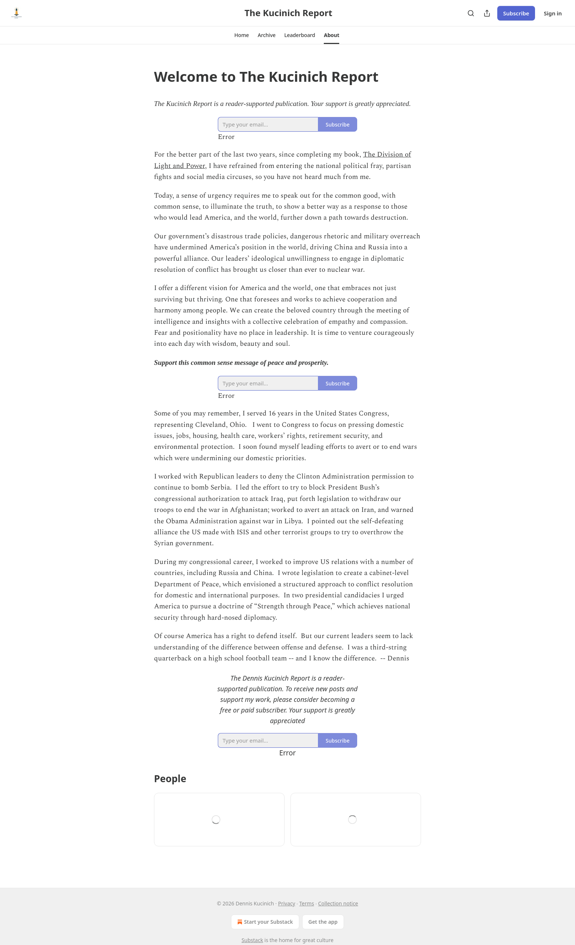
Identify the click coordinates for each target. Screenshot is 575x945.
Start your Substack (264, 922)
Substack (252, 940)
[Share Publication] (487, 13)
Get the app (323, 921)
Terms (306, 903)
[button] (241, 35)
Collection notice (338, 903)
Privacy (286, 903)
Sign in (553, 13)
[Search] (471, 13)
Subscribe (516, 13)
